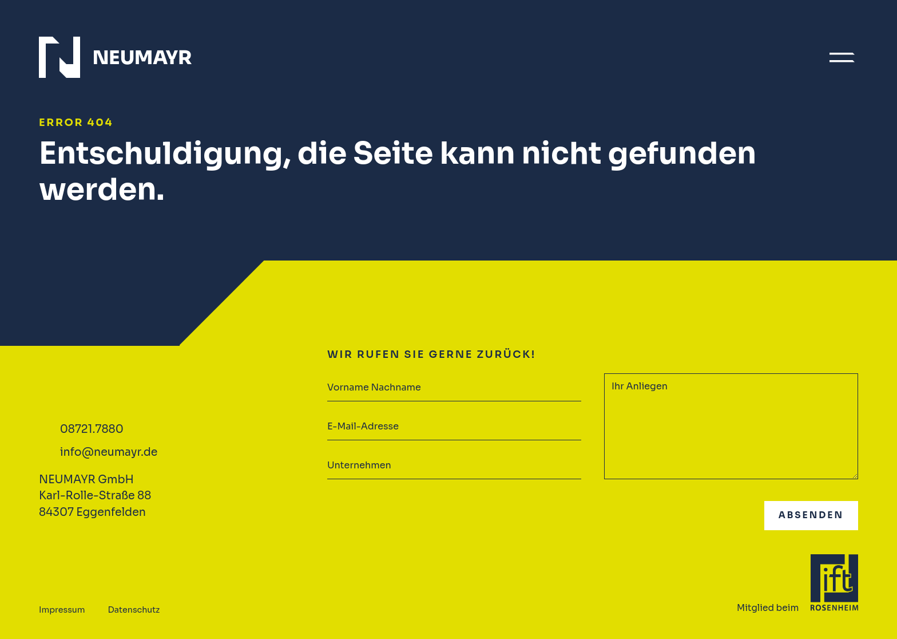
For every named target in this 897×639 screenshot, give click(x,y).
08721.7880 (92, 429)
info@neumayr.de (109, 452)
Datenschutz (134, 610)
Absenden (811, 515)
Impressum (62, 610)
